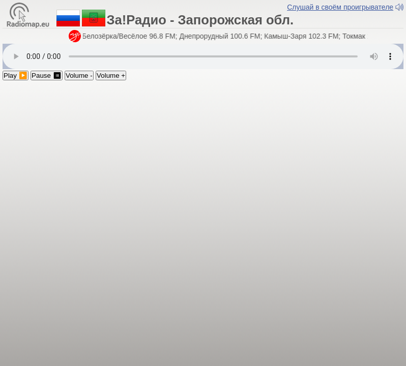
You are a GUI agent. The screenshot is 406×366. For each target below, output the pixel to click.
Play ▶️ (15, 75)
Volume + (111, 75)
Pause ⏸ (47, 75)
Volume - (79, 75)
